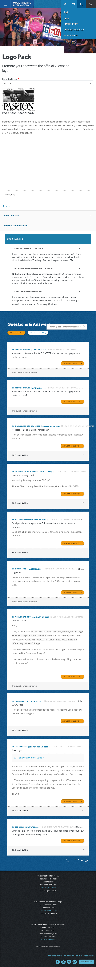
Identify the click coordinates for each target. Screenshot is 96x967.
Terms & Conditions (55, 954)
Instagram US (74, 960)
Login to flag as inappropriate (64, 348)
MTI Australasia (74, 29)
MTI (67, 18)
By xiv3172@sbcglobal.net (26, 425)
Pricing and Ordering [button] (16, 226)
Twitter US (63, 960)
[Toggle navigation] (5, 4)
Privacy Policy (69, 954)
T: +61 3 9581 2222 (48, 938)
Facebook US (58, 960)
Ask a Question (15, 333)
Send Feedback (86, 960)
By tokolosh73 (19, 745)
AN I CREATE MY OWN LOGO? (29, 756)
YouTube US (69, 960)
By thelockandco (21, 615)
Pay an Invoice (69, 35)
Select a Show (9, 79)
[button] (73, 4)
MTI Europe (71, 23)
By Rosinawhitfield (22, 518)
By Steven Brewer (21, 348)
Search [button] (81, 4)
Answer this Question (71, 362)
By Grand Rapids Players (25, 470)
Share (8, 206)
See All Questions (37, 333)
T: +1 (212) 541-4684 (48, 886)
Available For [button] (11, 216)
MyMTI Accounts (65, 4)
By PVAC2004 (18, 700)
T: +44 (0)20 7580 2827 (48, 909)
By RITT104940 (19, 567)
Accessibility (88, 954)
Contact (79, 954)
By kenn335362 (19, 826)
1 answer (20, 454)
